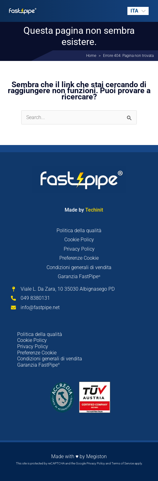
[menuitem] (138, 11)
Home (91, 55)
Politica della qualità (79, 230)
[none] (138, 11)
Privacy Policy (79, 249)
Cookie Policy (79, 240)
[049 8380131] (30, 298)
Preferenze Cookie (79, 258)
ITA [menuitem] (134, 11)
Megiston (96, 456)
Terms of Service (122, 463)
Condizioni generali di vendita (79, 267)
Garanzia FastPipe (79, 276)
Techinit (93, 210)
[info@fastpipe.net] (35, 307)
